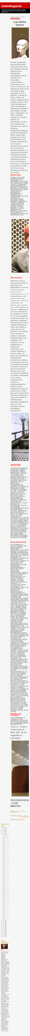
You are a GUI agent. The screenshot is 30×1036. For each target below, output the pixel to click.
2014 (3, 928)
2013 (3, 929)
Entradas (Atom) (21, 819)
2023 (3, 831)
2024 (3, 830)
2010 (3, 933)
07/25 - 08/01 (6, 876)
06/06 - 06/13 (6, 888)
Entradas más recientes (16, 815)
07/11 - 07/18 (6, 880)
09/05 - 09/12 (6, 865)
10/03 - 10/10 (6, 857)
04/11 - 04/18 (6, 901)
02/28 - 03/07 (6, 907)
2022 (3, 832)
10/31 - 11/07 (6, 853)
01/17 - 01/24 (6, 916)
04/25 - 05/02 (6, 897)
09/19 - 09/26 (6, 861)
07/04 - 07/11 (6, 882)
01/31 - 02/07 (6, 914)
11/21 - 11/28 (6, 846)
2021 (3, 833)
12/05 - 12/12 (6, 842)
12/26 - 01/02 (6, 835)
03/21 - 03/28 (6, 903)
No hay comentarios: (15, 812)
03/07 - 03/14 (6, 905)
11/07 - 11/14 (6, 851)
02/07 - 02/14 (6, 912)
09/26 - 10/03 (6, 859)
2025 (3, 829)
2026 (3, 827)
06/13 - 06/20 (6, 886)
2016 (3, 925)
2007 (3, 936)
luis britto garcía (6, 949)
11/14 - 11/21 (6, 848)
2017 (3, 924)
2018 (3, 923)
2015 (3, 926)
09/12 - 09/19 (6, 863)
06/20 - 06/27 (6, 884)
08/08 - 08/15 (6, 872)
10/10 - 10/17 (6, 855)
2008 (3, 935)
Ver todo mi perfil (4, 1031)
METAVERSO (15, 18)
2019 (3, 921)
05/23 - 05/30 (6, 891)
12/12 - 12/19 (6, 840)
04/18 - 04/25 (6, 899)
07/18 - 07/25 (6, 878)
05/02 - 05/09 (6, 895)
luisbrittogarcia (12, 6)
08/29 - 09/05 (6, 867)
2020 (3, 920)
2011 (3, 931)
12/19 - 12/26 (6, 838)
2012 (3, 930)
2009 (3, 934)
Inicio (25, 815)
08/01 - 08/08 (6, 874)
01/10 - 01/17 (6, 918)
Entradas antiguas (25, 816)
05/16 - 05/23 (6, 893)
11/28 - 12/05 (6, 844)
